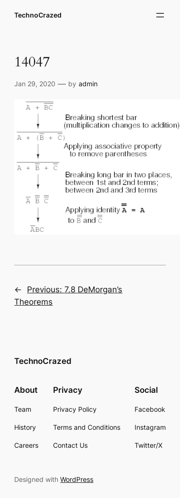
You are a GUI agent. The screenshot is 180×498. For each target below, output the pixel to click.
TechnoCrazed (38, 15)
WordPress (76, 479)
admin (88, 84)
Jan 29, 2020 (34, 84)
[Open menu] (160, 15)
